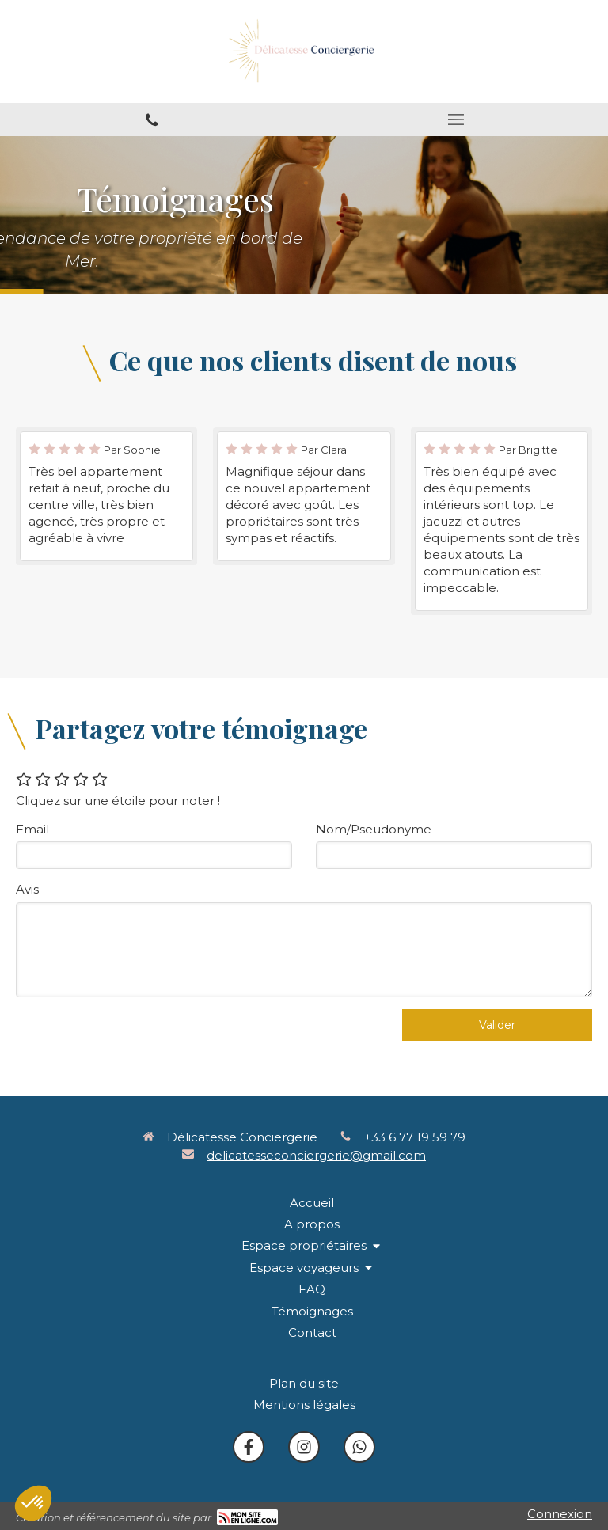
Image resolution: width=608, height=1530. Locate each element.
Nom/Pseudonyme (373, 829)
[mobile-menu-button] (456, 119)
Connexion (559, 1513)
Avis (27, 889)
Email (32, 829)
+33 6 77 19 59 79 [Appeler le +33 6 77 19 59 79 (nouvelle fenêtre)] (415, 1137)
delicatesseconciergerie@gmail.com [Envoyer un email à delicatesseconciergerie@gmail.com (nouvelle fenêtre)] (316, 1155)
